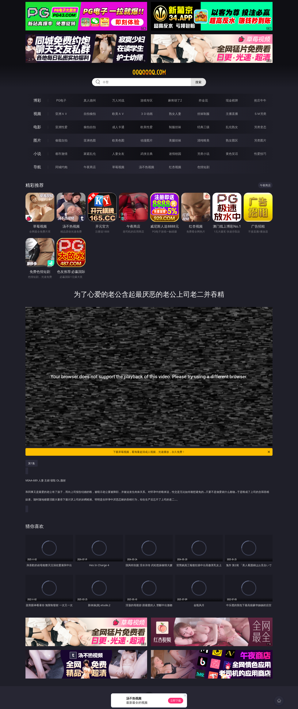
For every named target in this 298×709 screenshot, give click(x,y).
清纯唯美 (203, 140)
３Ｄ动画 (146, 114)
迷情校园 (175, 154)
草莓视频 (118, 167)
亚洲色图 (90, 140)
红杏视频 (175, 167)
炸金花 (203, 100)
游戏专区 (146, 100)
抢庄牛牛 (260, 100)
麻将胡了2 (175, 100)
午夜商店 (90, 167)
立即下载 (175, 700)
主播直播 (232, 114)
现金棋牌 (232, 100)
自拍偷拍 (90, 114)
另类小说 (203, 154)
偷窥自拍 (61, 140)
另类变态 (260, 127)
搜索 (198, 82)
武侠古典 (146, 154)
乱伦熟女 (232, 127)
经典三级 (203, 127)
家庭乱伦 (90, 154)
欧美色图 (118, 140)
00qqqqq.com (149, 72)
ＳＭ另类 (260, 114)
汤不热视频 (146, 167)
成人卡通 (118, 127)
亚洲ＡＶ (61, 114)
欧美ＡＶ (118, 114)
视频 (37, 113)
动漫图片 (146, 140)
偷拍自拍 (90, 127)
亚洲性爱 (61, 127)
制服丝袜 (175, 127)
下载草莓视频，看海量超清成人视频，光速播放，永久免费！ (192, 452)
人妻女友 (118, 154)
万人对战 (118, 100)
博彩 (37, 100)
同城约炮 (61, 167)
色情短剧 (203, 167)
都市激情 (61, 154)
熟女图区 (232, 140)
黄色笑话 (232, 154)
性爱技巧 (260, 154)
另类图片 (260, 140)
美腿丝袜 (175, 140)
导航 (37, 166)
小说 (37, 153)
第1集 (31, 463)
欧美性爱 (146, 127)
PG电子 (61, 100)
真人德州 (90, 100)
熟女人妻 (175, 114)
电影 (37, 126)
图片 (37, 140)
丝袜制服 (203, 114)
